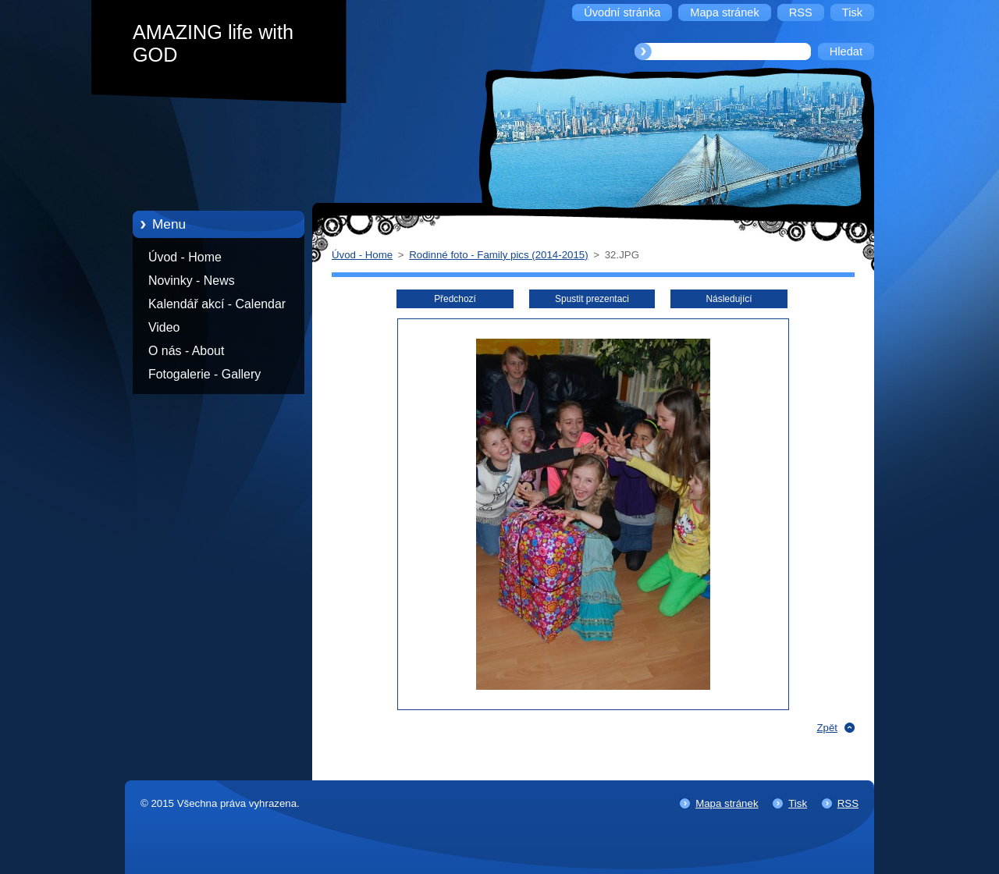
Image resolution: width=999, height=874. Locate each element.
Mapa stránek (726, 803)
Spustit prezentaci (592, 298)
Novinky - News (191, 280)
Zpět (826, 728)
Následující (729, 298)
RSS (848, 803)
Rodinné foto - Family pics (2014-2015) (498, 255)
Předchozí (455, 298)
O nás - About (186, 350)
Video (164, 327)
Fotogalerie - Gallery (204, 374)
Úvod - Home (185, 257)
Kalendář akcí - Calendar (217, 304)
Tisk (797, 803)
